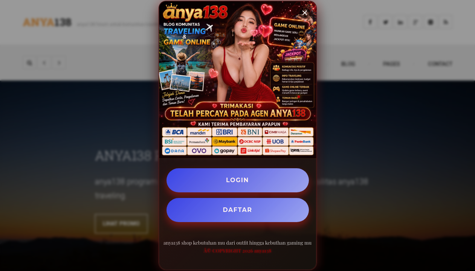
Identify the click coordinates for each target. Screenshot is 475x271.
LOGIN (237, 180)
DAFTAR (237, 209)
